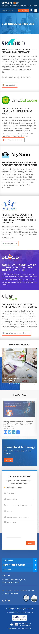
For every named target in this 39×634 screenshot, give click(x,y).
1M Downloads (23, 77)
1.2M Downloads (8, 77)
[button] (9, 384)
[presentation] (33, 385)
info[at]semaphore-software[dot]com (19, 590)
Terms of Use (21, 612)
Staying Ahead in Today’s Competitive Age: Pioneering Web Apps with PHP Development (18, 423)
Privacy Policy (11, 612)
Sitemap (30, 612)
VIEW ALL (8, 460)
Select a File (19, 517)
